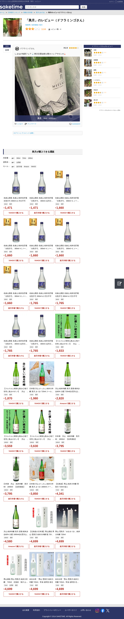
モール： (6, 166)
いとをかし (97, 80)
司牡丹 (96, 90)
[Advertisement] (102, 129)
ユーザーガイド (71, 610)
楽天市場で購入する (42, 213)
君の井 (96, 100)
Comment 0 (74, 124)
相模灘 (96, 60)
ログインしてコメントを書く (24, 133)
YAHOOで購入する (16, 213)
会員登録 (120, 1)
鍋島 (95, 70)
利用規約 (36, 610)
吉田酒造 (35, 25)
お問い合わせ (86, 610)
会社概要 (25, 610)
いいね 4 (18, 124)
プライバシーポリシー (52, 610)
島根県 (28, 25)
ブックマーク (30, 124)
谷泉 (95, 50)
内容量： (6, 158)
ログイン (112, 1)
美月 (41, 25)
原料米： (6, 162)
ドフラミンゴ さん (27, 48)
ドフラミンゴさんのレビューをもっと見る (109, 110)
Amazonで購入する (67, 403)
